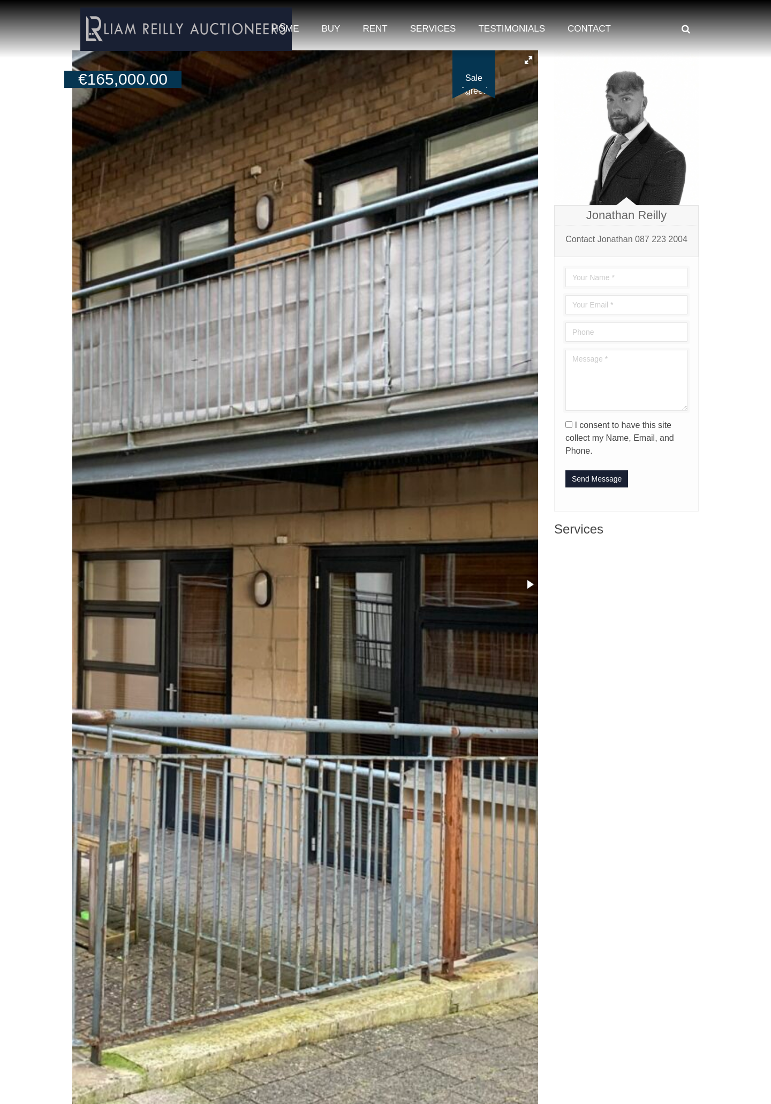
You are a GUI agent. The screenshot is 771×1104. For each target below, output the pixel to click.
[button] (528, 60)
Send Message (597, 479)
